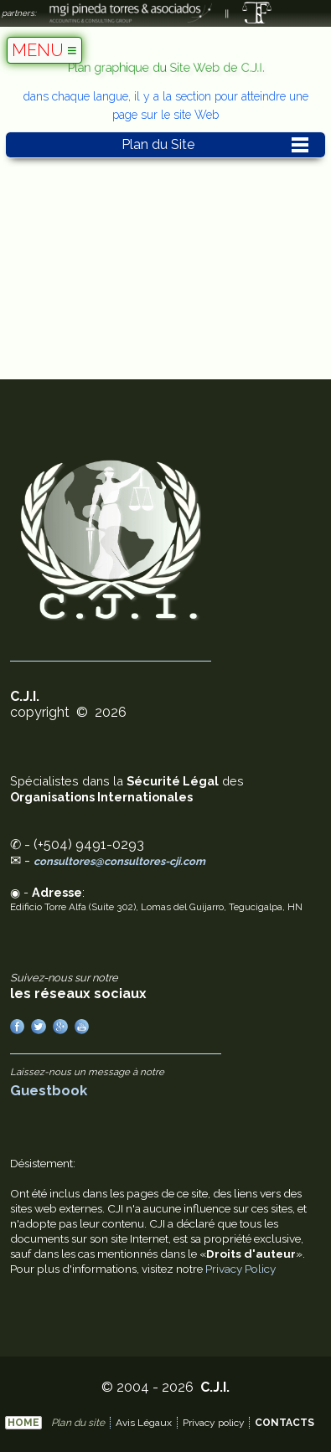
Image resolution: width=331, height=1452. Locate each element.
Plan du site (78, 1423)
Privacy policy (214, 1423)
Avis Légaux (144, 1423)
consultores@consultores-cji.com (119, 861)
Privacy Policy (240, 1268)
